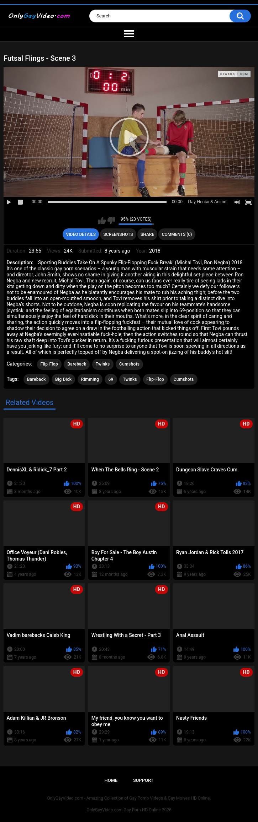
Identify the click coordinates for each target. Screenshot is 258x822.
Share (147, 234)
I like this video (102, 220)
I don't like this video (111, 220)
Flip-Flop (49, 364)
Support (143, 780)
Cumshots (129, 364)
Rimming (90, 379)
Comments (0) (177, 234)
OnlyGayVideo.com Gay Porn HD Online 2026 (128, 809)
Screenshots (118, 234)
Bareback (76, 364)
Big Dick (63, 379)
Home (110, 780)
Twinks (103, 364)
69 (110, 379)
